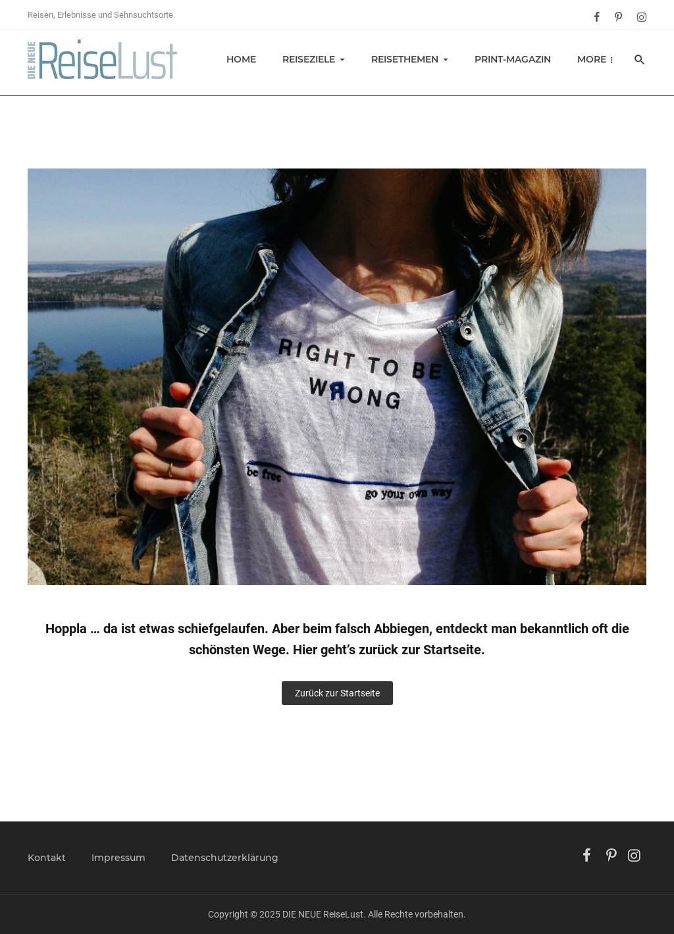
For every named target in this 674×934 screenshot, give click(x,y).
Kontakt (47, 858)
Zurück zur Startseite (337, 693)
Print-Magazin (513, 59)
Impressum (118, 858)
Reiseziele (308, 59)
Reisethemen (404, 59)
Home (241, 59)
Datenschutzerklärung (224, 858)
